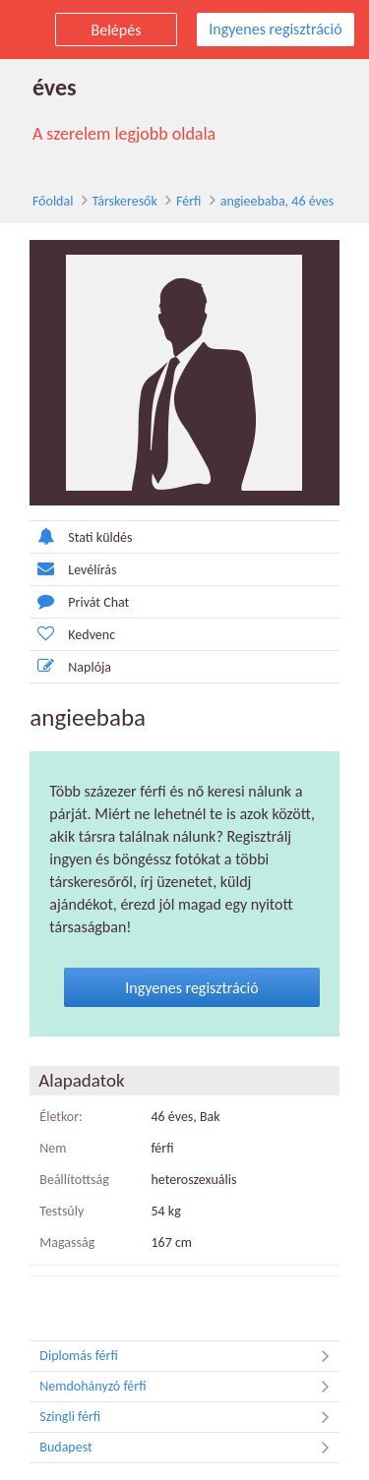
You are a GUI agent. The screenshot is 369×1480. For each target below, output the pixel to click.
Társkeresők (112, 201)
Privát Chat (68, 603)
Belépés (117, 30)
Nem (42, 1127)
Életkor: (50, 1096)
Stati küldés (70, 538)
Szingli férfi (190, 1395)
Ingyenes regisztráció (275, 29)
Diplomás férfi (190, 1334)
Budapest (190, 1426)
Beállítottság (63, 1159)
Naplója (59, 668)
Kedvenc (61, 636)
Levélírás (62, 571)
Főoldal (40, 201)
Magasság (56, 1221)
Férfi (175, 201)
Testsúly (51, 1189)
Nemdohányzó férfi (190, 1365)
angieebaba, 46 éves (264, 201)
